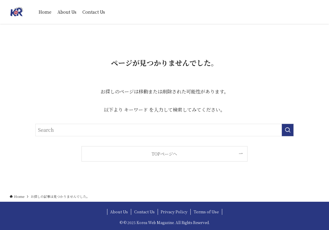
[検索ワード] (164, 130)
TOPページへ (164, 154)
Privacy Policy (174, 212)
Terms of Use (206, 212)
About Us (119, 212)
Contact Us (144, 212)
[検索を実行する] (288, 130)
